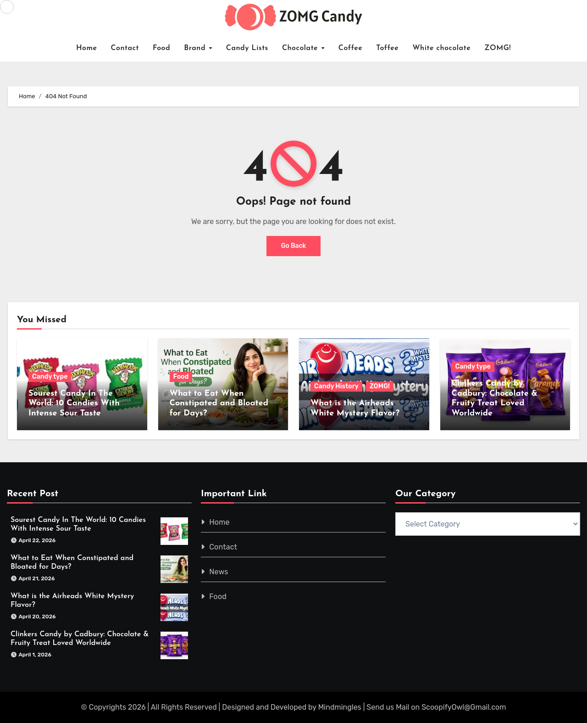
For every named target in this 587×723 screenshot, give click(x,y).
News (219, 571)
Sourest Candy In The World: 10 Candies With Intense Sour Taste (74, 403)
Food (161, 48)
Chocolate (301, 48)
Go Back (293, 246)
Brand (196, 48)
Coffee (350, 48)
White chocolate (441, 48)
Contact (125, 48)
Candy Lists (247, 48)
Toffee (387, 48)
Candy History (336, 386)
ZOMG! (497, 48)
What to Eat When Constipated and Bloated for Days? (219, 403)
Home (86, 48)
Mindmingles (339, 707)
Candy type (49, 377)
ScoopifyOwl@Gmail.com (463, 707)
